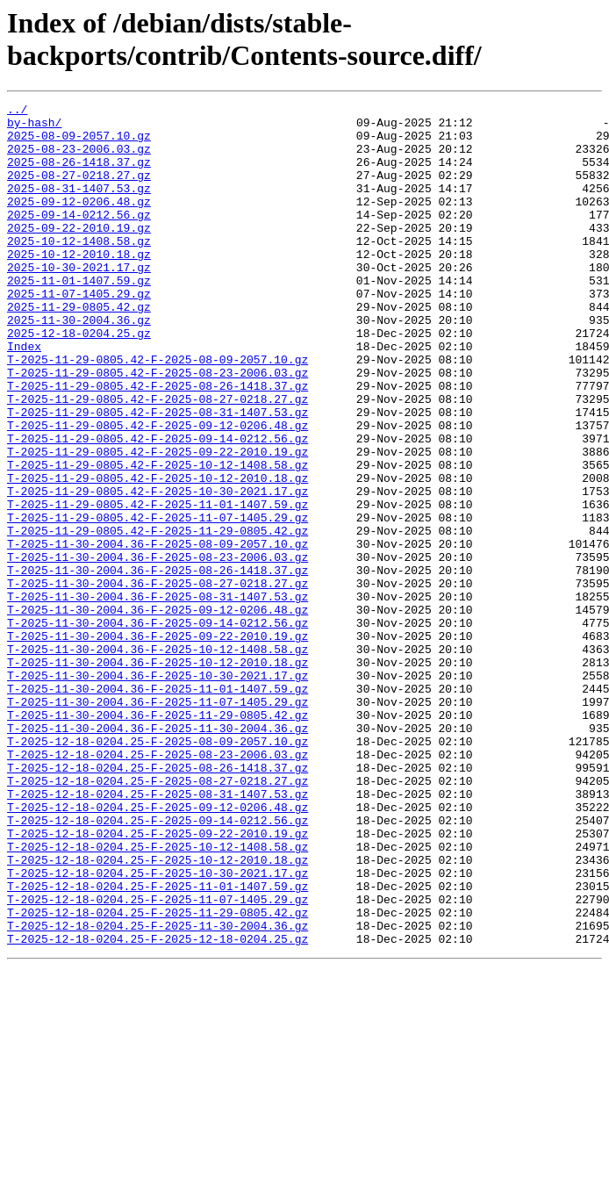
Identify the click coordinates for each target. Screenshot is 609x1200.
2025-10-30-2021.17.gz (79, 301)
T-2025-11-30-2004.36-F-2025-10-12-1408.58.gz (157, 759)
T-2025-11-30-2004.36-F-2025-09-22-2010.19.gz (157, 743)
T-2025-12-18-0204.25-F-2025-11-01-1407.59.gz (157, 1044)
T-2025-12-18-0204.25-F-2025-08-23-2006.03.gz (157, 886)
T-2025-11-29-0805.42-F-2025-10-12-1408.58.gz (157, 538)
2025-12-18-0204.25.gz (79, 380)
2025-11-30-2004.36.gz (79, 364)
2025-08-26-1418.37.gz (79, 175)
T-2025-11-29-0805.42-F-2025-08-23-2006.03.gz (157, 427)
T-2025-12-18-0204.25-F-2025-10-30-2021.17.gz (157, 1028)
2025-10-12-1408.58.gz (79, 269)
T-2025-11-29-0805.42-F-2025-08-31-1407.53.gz (157, 475)
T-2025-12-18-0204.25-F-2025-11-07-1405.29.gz (157, 1059)
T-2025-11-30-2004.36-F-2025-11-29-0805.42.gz (157, 838)
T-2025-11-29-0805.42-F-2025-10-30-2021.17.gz (157, 570)
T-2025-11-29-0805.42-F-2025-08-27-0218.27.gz (157, 459)
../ (17, 111)
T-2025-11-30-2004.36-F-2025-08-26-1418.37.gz (157, 664)
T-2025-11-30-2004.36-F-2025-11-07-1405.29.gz (157, 822)
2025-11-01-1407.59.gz (79, 317)
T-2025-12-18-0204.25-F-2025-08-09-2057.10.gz (157, 870)
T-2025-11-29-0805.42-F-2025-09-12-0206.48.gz (157, 491)
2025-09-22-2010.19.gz (79, 254)
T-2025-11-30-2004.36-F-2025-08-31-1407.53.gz (157, 696)
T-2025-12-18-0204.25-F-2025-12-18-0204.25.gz (157, 1107)
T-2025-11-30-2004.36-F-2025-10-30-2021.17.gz (157, 791)
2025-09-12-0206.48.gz (79, 222)
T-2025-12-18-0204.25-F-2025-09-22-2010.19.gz (157, 980)
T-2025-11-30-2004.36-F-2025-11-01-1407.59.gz (157, 807)
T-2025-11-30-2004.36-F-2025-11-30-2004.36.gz (157, 854)
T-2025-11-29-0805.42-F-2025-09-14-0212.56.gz (157, 506)
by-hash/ (34, 127)
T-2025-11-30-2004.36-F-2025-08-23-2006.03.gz (157, 649)
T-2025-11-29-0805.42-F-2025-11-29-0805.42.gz (157, 617)
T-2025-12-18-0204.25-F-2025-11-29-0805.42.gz (157, 1075)
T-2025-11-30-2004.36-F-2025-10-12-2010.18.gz (157, 775)
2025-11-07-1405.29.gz (79, 333)
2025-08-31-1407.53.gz (79, 206)
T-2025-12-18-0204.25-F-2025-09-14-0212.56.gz (157, 965)
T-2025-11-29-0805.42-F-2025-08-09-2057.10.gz (157, 412)
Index (24, 396)
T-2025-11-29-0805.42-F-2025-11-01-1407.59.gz (157, 585)
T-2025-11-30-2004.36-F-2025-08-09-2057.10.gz (157, 633)
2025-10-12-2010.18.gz (79, 285)
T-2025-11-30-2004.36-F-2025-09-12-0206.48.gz (157, 712)
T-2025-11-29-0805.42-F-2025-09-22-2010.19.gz (157, 522)
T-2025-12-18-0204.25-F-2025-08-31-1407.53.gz (157, 933)
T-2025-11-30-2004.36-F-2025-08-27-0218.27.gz (157, 680)
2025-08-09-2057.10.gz (79, 143)
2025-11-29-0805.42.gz (79, 348)
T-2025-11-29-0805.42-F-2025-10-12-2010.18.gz (157, 554)
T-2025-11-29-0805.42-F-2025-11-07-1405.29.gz (157, 601)
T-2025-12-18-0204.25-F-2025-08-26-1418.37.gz (157, 901)
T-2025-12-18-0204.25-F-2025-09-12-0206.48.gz (157, 949)
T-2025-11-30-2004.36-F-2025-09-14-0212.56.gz (157, 728)
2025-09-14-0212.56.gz (79, 238)
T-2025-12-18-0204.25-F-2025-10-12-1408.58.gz (157, 996)
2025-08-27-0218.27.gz (79, 190)
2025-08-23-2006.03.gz (79, 159)
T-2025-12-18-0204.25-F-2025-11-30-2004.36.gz (157, 1091)
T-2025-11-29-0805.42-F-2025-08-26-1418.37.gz (157, 443)
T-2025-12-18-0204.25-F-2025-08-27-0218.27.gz (157, 917)
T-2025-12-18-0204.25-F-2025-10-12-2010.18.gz (157, 1012)
